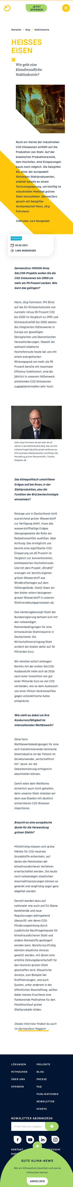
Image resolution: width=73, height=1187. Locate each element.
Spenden (17, 1086)
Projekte (43, 1064)
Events (42, 1108)
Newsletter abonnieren (32, 1118)
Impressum (52, 1149)
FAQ (39, 1086)
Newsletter (46, 1101)
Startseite (16, 29)
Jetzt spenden (36, 8)
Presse (42, 1079)
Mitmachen (19, 1071)
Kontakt (17, 1149)
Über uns (18, 1079)
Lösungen (18, 1064)
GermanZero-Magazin (32, 1028)
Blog (28, 29)
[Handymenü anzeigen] (66, 8)
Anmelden (37, 1181)
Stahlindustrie (42, 29)
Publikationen (48, 1094)
